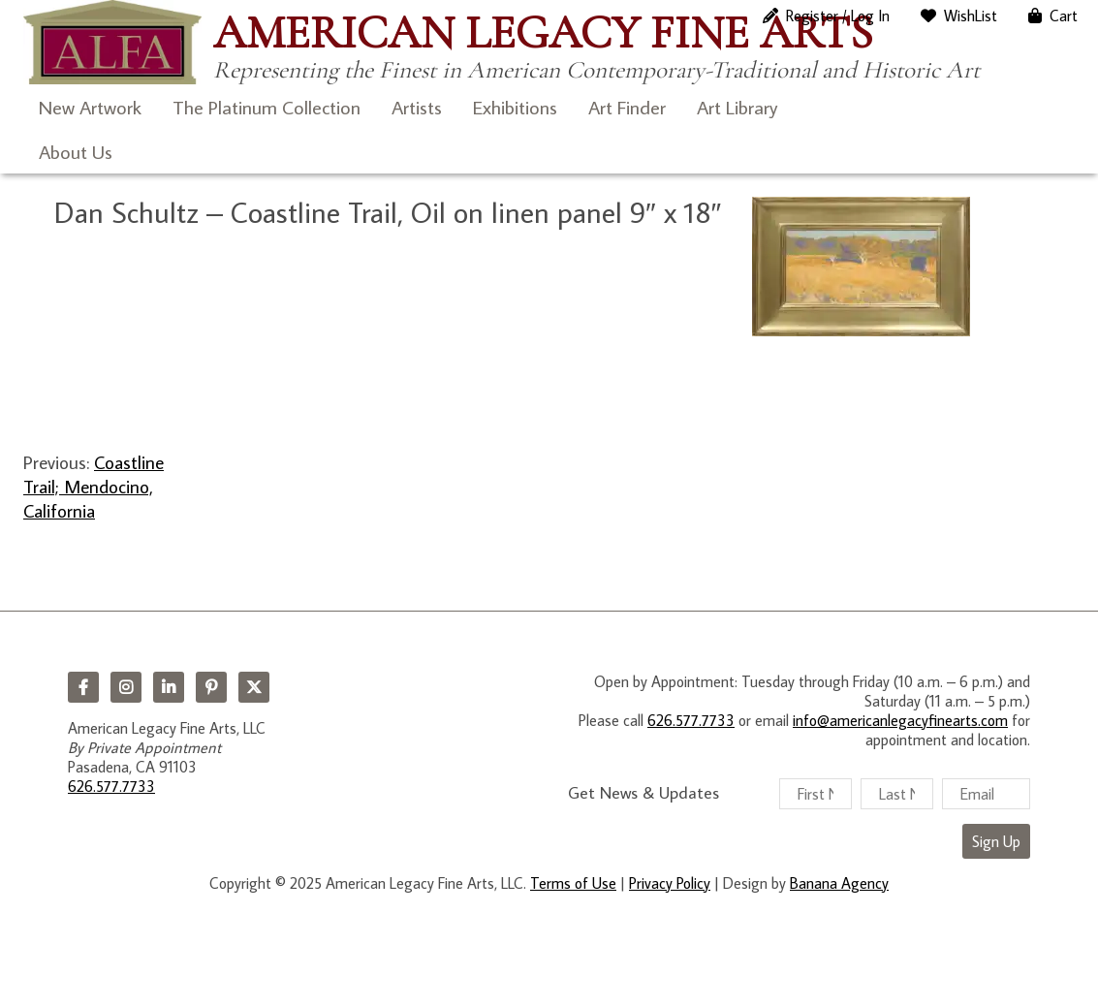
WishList (970, 15)
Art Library (737, 106)
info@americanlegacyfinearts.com (900, 720)
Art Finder (627, 106)
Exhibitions (515, 106)
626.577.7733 (111, 786)
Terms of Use (573, 883)
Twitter (253, 687)
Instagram (125, 687)
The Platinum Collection (267, 106)
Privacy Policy (669, 883)
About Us (75, 151)
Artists (417, 106)
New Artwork (90, 106)
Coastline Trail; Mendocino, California (93, 486)
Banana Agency (839, 883)
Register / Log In (838, 15)
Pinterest (211, 687)
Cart (1064, 15)
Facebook (83, 687)
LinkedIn (168, 687)
